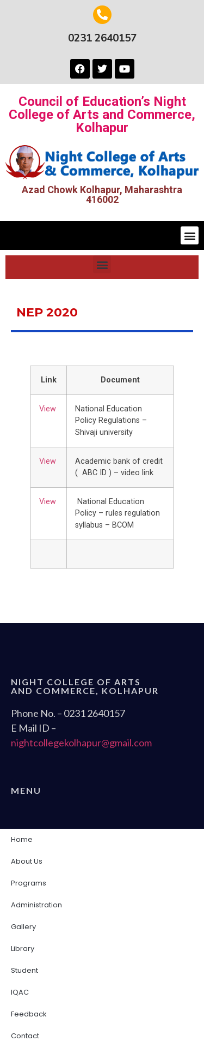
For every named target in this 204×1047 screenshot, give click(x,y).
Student (27, 970)
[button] (190, 235)
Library (22, 948)
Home (22, 839)
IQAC (22, 992)
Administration (39, 905)
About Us (29, 861)
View (47, 409)
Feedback (29, 1014)
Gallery (23, 927)
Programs (28, 883)
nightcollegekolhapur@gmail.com (81, 743)
